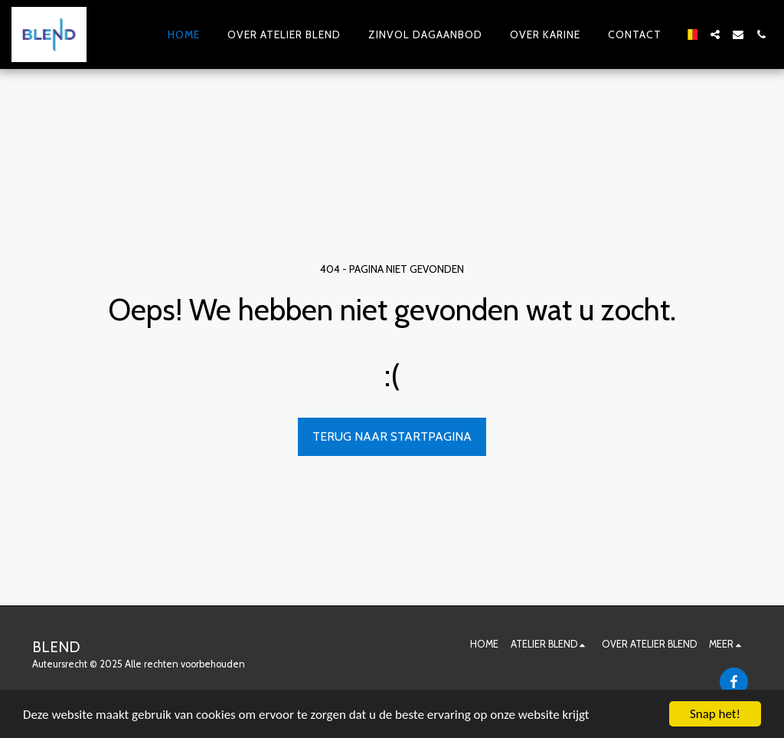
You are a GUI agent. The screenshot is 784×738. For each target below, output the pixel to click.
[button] (715, 34)
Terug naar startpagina (392, 436)
